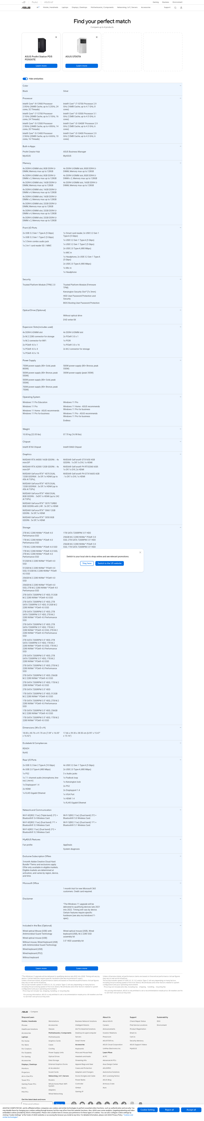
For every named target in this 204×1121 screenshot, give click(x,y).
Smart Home (80, 1041)
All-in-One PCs (27, 1076)
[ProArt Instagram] (132, 1104)
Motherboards (54, 1037)
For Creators (26, 1049)
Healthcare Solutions (30, 1029)
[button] (156, 2)
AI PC (105, 1056)
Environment (177, 2)
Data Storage (54, 1060)
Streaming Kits (81, 1060)
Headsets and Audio (83, 1056)
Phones (24, 1025)
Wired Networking (56, 1094)
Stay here (86, 563)
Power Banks (80, 1080)
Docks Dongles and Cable (85, 1076)
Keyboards (79, 1049)
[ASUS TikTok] (123, 1104)
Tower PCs (26, 1080)
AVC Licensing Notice (111, 1076)
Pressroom (107, 1037)
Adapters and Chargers (84, 1072)
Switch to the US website (110, 563)
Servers (78, 1037)
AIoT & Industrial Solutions (85, 1029)
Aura (104, 1088)
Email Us (133, 1033)
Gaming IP (79, 1092)
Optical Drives (54, 1056)
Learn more (41, 66)
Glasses (51, 1029)
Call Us (132, 1037)
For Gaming (26, 1057)
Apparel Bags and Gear (84, 1064)
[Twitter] (98, 1104)
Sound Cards (54, 1072)
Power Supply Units (56, 1053)
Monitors (25, 1068)
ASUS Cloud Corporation (112, 1045)
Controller (79, 1084)
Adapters (52, 1090)
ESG (158, 1021)
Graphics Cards (55, 1041)
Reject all (169, 1110)
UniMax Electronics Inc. (112, 1049)
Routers (52, 1080)
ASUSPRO (107, 1068)
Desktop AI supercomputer (85, 1033)
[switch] (25, 79)
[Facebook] (90, 1104)
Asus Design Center (110, 1064)
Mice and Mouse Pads (83, 1053)
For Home (25, 1041)
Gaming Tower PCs (29, 1084)
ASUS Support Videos (138, 1045)
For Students (26, 1053)
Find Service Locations (138, 1025)
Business (165, 2)
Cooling (52, 1049)
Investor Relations (110, 1033)
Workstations (54, 1021)
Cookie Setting (148, 1110)
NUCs (24, 1088)
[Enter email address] (37, 1104)
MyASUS (133, 1049)
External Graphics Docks (58, 1064)
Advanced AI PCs (109, 1060)
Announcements (109, 1029)
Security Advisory (137, 1041)
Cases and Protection (83, 1068)
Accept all (191, 1110)
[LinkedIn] (107, 1104)
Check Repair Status (138, 1021)
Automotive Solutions (111, 1072)
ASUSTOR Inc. (108, 1041)
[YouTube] (82, 1104)
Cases (51, 1045)
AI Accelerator (54, 1068)
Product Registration (138, 1029)
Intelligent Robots (82, 1025)
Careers (106, 1025)
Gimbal (78, 1088)
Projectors (26, 1072)
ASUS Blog (107, 1080)
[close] (140, 552)
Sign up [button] (59, 1104)
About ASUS (108, 1021)
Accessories (26, 1033)
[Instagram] (73, 1104)
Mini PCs (25, 1092)
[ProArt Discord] (140, 1104)
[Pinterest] (115, 1104)
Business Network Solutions (86, 1021)
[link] (26, 8)
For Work (25, 1045)
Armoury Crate (108, 1084)
